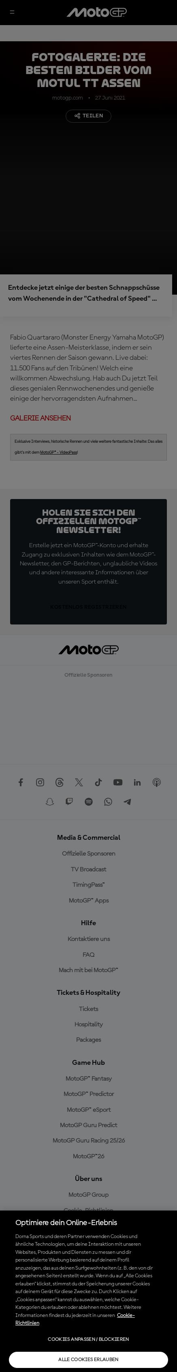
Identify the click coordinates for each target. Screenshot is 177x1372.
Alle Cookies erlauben (88, 1359)
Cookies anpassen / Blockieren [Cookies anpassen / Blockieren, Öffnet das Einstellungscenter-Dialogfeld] (88, 1339)
